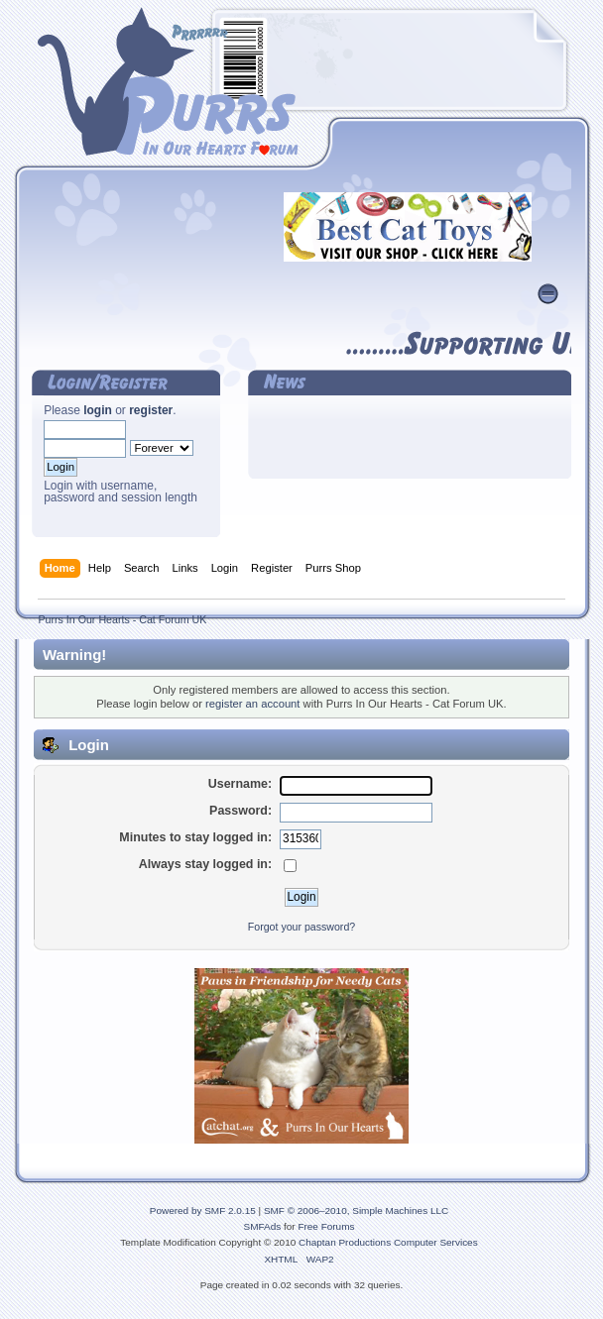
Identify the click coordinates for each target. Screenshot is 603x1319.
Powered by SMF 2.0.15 (203, 1210)
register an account (252, 704)
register (151, 410)
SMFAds (263, 1226)
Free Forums (326, 1226)
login (97, 410)
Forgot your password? (301, 927)
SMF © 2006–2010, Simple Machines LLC (356, 1210)
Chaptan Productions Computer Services (388, 1242)
